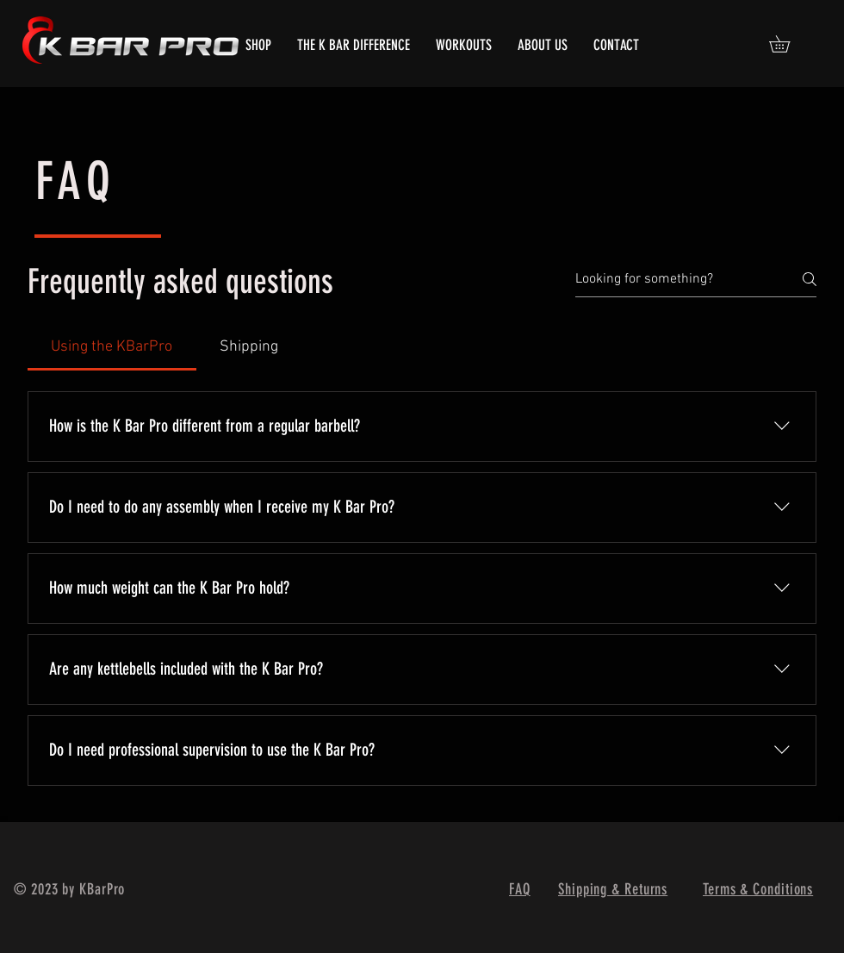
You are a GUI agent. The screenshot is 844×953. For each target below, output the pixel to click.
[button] (787, 44)
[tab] (112, 347)
